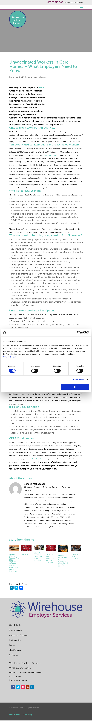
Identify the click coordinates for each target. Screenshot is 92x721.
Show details (78, 380)
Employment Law (15, 630)
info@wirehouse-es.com (73, 2)
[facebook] (13, 687)
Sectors (12, 645)
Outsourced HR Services (18, 635)
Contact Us (13, 655)
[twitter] (16, 588)
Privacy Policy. (9, 357)
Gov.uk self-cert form (51, 155)
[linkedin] (11, 588)
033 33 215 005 (55, 2)
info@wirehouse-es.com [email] (18, 680)
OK (75, 387)
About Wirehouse (16, 650)
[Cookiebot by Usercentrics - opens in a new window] (78, 333)
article (41, 87)
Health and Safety (15, 640)
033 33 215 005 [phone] (15, 677)
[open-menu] (81, 7)
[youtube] (27, 687)
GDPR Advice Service (38, 459)
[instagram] (23, 687)
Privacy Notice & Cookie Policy (20, 714)
